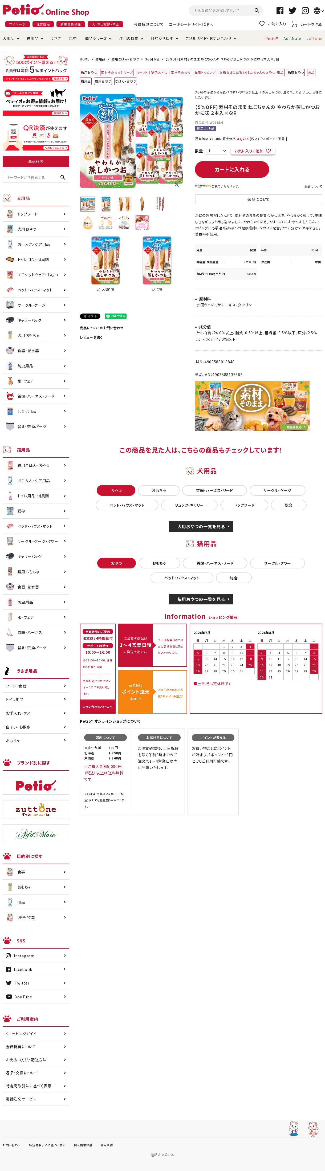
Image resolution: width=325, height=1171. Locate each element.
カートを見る (307, 24)
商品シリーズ (96, 38)
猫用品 (32, 38)
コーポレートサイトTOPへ (191, 24)
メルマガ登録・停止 (105, 24)
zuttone (314, 38)
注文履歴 (43, 24)
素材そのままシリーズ (117, 72)
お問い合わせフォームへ (98, 707)
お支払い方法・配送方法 (26, 1059)
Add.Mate (292, 38)
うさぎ (56, 38)
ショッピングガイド (21, 1033)
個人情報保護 (83, 1145)
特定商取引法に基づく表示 (28, 1085)
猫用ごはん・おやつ (125, 59)
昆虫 (73, 38)
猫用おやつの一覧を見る (201, 599)
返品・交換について (22, 1072)
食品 (311, 72)
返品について (313, 186)
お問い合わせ (12, 1145)
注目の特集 (129, 38)
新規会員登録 (70, 24)
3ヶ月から (152, 59)
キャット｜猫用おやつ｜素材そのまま (163, 72)
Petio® (271, 38)
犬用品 (8, 38)
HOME (85, 59)
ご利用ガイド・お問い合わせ (209, 38)
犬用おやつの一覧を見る (201, 526)
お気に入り (272, 23)
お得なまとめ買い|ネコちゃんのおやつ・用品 (252, 72)
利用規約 (106, 1145)
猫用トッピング (205, 72)
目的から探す (162, 38)
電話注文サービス (21, 1098)
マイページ (17, 24)
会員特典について (149, 24)
